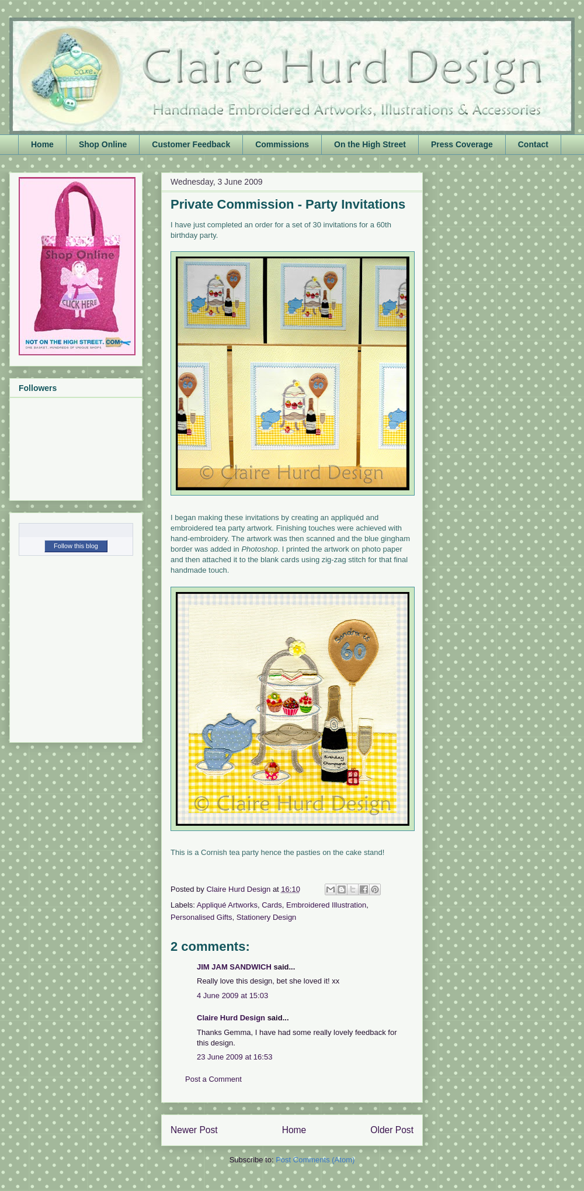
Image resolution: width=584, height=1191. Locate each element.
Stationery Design (267, 917)
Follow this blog (76, 545)
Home (42, 144)
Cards (272, 905)
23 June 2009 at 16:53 (234, 1056)
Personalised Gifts (201, 917)
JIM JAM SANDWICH (234, 967)
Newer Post (194, 1130)
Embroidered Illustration (326, 905)
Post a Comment (213, 1079)
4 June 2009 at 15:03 (232, 995)
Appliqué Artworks (227, 905)
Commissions (282, 144)
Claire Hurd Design (231, 1017)
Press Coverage (462, 144)
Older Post (391, 1130)
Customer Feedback (191, 144)
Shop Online (103, 144)
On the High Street (370, 144)
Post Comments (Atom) (315, 1159)
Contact (533, 144)
